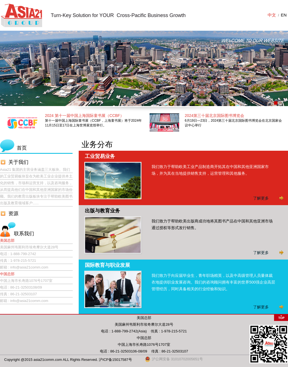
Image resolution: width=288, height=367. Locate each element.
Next (280, 68)
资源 (13, 213)
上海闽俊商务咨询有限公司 (21, 15)
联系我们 (24, 233)
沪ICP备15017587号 (115, 360)
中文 (272, 15)
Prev (7, 68)
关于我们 (18, 162)
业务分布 (97, 144)
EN (284, 15)
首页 (22, 148)
